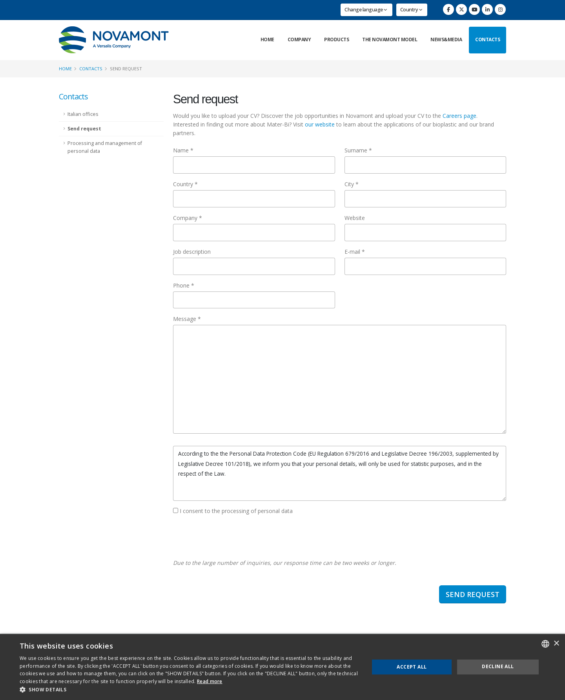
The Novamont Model (389, 39)
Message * (187, 319)
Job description (192, 251)
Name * (183, 150)
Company (299, 39)
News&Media (446, 39)
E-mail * (354, 251)
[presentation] (232, 537)
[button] (189, 689)
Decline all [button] (498, 666)
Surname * (358, 150)
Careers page (459, 115)
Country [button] (411, 9)
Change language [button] (365, 9)
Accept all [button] (411, 666)
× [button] (556, 644)
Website (354, 218)
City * (351, 184)
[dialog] (282, 667)
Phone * (183, 285)
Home (267, 39)
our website (320, 124)
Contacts (487, 39)
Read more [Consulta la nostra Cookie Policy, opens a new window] (209, 681)
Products (336, 39)
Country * (185, 184)
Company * (187, 218)
